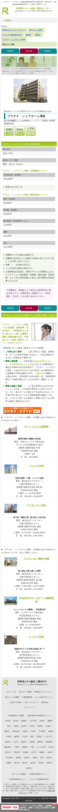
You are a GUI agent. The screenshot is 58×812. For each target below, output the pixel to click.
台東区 (25, 731)
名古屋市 (9, 758)
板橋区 (24, 721)
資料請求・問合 (10, 807)
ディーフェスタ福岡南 (36, 426)
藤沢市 (40, 742)
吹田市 (49, 758)
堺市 (42, 758)
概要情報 (10, 51)
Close (55, 804)
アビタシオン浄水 (36, 505)
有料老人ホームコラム (43, 692)
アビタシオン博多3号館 (36, 558)
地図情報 (47, 51)
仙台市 (50, 752)
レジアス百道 (36, 636)
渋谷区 (32, 726)
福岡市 (49, 763)
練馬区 (16, 736)
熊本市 (29, 768)
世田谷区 (15, 731)
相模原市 (49, 742)
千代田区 (42, 731)
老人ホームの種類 (12, 697)
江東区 (16, 726)
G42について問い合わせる (22, 410)
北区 (8, 726)
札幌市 (42, 752)
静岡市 (18, 758)
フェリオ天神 (36, 465)
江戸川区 (33, 721)
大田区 (42, 721)
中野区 (8, 736)
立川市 (16, 742)
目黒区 (39, 736)
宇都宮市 (16, 752)
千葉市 (16, 747)
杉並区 (48, 726)
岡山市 (25, 763)
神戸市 (16, 763)
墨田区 (7, 731)
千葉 (32, 747)
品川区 (24, 726)
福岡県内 (24, 370)
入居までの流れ (15, 702)
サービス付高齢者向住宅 (39, 779)
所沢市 (7, 752)
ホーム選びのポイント (44, 697)
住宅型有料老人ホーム (19, 364)
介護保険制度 (27, 697)
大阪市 (34, 758)
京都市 (8, 763)
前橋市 (25, 752)
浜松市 (26, 758)
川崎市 (32, 742)
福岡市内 (40, 373)
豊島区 (51, 731)
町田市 (7, 742)
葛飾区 (50, 721)
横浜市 (24, 742)
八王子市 (48, 736)
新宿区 (40, 726)
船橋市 (25, 747)
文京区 (25, 736)
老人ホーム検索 (25, 692)
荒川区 (16, 721)
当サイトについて (32, 702)
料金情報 (29, 51)
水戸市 (34, 752)
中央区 (33, 731)
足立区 (7, 721)
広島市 (41, 763)
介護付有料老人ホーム (38, 774)
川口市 (51, 747)
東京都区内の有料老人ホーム (39, 716)
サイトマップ (29, 708)
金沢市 (33, 763)
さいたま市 (41, 747)
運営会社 (45, 702)
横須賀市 (7, 747)
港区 (32, 736)
